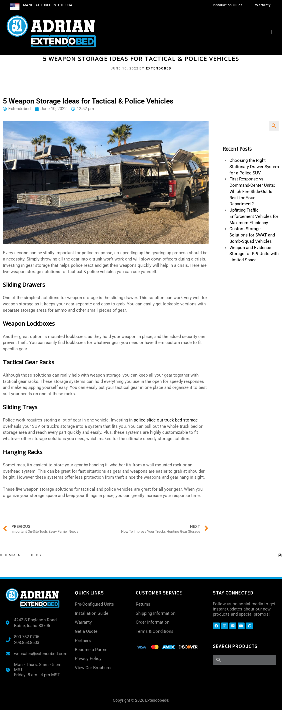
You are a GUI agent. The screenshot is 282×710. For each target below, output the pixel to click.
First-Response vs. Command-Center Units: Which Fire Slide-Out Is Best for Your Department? (252, 191)
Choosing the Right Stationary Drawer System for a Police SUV (254, 167)
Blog (36, 555)
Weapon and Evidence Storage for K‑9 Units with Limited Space (254, 254)
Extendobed (158, 68)
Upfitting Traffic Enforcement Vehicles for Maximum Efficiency (253, 216)
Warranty (263, 5)
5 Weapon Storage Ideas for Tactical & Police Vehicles (141, 59)
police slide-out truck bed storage (166, 420)
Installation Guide (228, 5)
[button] (270, 32)
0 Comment (11, 555)
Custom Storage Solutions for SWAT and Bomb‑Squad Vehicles (252, 235)
